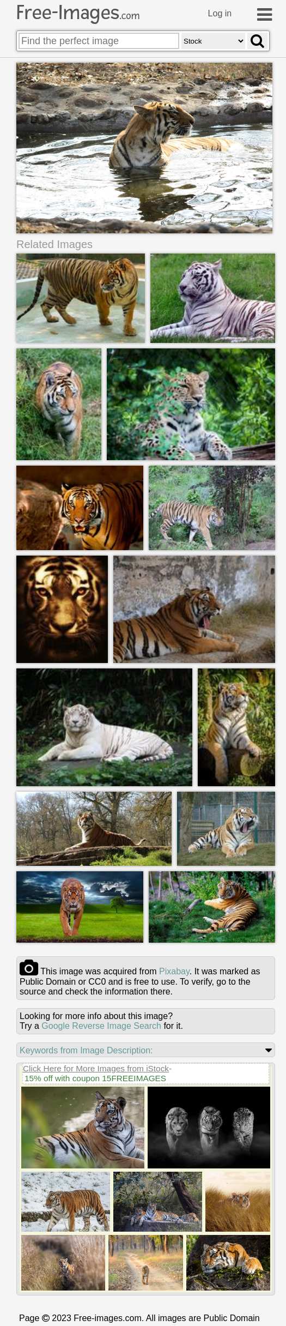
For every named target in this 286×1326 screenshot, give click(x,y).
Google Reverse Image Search (101, 1027)
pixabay (174, 973)
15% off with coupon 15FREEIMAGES (95, 1079)
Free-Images (77, 12)
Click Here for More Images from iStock (96, 1070)
